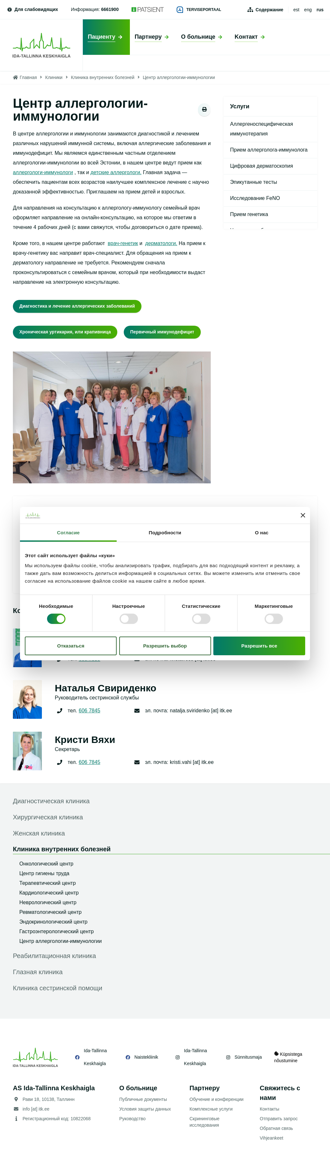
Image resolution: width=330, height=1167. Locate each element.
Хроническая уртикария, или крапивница (65, 331)
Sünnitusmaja (247, 1057)
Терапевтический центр (47, 883)
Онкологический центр (46, 863)
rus (320, 9)
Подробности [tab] (165, 532)
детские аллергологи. (116, 172)
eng (308, 9)
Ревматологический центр (50, 912)
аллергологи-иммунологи (43, 172)
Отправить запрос (279, 1118)
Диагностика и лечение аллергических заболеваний (77, 306)
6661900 (110, 9)
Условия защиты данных (145, 1109)
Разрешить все (259, 645)
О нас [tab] (261, 532)
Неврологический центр (47, 902)
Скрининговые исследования (204, 1122)
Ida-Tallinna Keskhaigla (95, 1057)
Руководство (132, 1118)
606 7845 (89, 710)
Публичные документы (143, 1099)
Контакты (269, 1109)
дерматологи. (161, 243)
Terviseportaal (199, 9)
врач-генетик (123, 243)
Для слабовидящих (32, 9)
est (296, 9)
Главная (28, 77)
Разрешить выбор (165, 645)
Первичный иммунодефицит (163, 331)
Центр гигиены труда (44, 873)
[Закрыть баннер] (303, 515)
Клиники (54, 77)
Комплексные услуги (211, 1109)
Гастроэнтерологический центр (56, 931)
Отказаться (70, 645)
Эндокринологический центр (53, 922)
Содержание (269, 9)
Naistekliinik (146, 1057)
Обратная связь (276, 1128)
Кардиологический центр (49, 892)
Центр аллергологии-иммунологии (60, 941)
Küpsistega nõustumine (288, 1057)
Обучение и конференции (216, 1099)
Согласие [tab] (68, 532)
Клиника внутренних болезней (102, 77)
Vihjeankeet (271, 1138)
